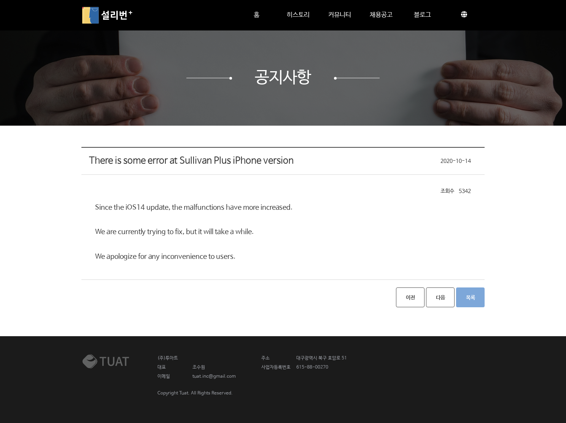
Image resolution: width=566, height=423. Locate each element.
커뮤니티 (339, 15)
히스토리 (298, 15)
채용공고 (381, 15)
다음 (440, 298)
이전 (410, 298)
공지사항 (283, 78)
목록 (470, 298)
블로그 (422, 15)
